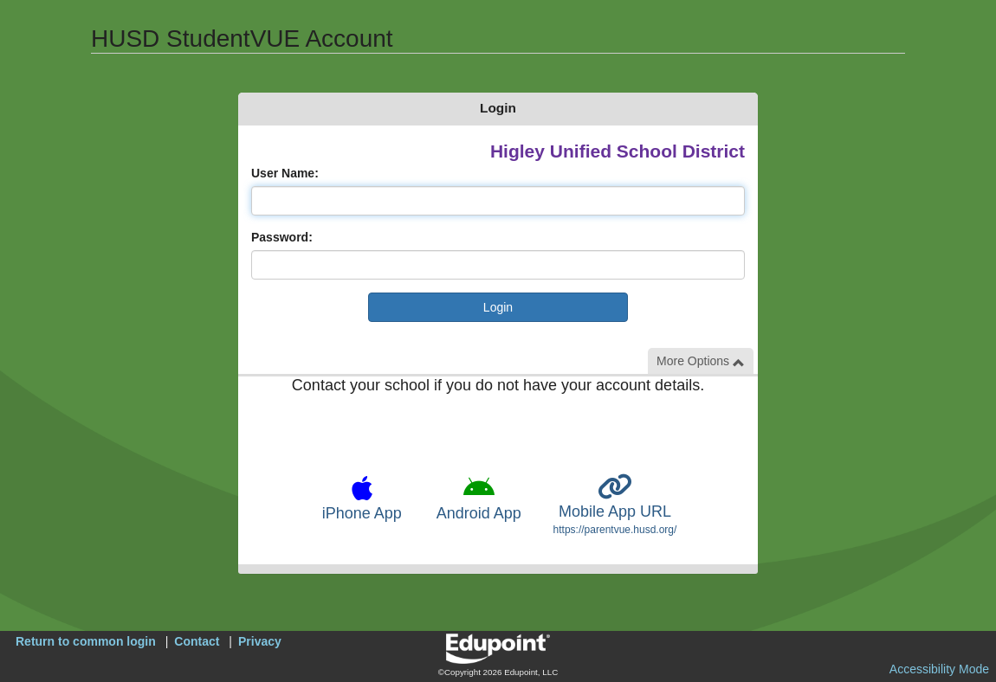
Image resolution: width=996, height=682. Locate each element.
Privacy (259, 641)
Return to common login (86, 641)
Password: (282, 237)
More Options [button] (700, 361)
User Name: (285, 173)
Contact (196, 641)
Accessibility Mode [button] (939, 669)
